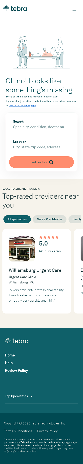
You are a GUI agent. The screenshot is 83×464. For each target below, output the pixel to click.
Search (18, 121)
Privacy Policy (47, 431)
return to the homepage (22, 105)
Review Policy (16, 370)
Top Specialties (18, 396)
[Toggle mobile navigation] (74, 9)
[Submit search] (41, 162)
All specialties (17, 219)
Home (10, 355)
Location (19, 141)
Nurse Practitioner (49, 219)
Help (9, 363)
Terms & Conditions (18, 431)
